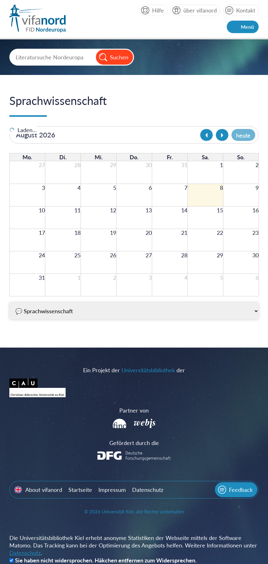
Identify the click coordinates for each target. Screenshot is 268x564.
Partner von (134, 410)
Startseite (80, 489)
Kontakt (245, 10)
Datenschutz (147, 489)
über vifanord (200, 10)
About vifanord (43, 489)
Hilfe (158, 10)
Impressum (112, 489)
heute (243, 135)
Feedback (241, 489)
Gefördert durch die (134, 442)
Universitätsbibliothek (148, 370)
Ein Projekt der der (134, 370)
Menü (247, 27)
